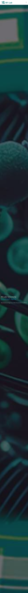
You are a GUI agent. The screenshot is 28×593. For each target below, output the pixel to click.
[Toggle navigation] (26, 2)
